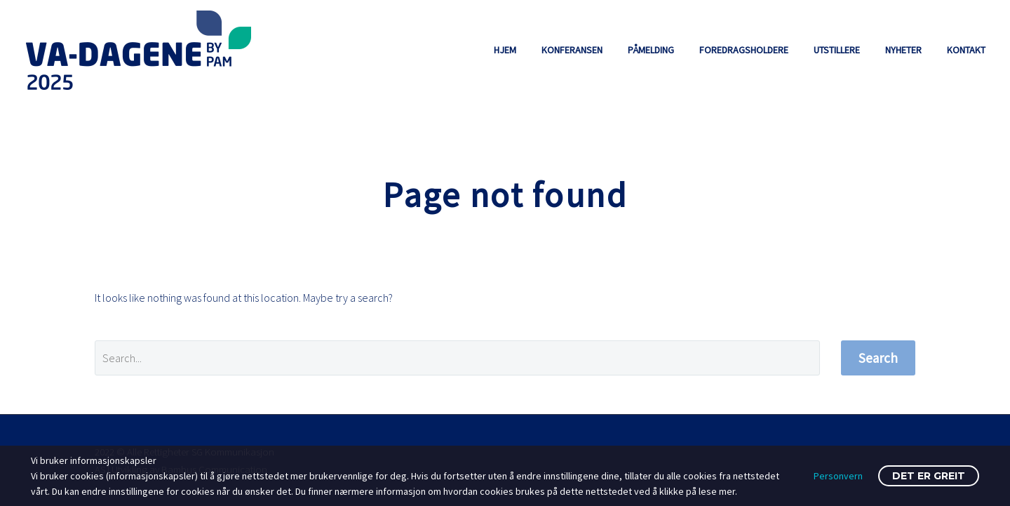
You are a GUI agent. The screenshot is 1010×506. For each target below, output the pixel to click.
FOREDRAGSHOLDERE (743, 50)
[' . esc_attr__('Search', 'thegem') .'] (457, 357)
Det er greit (928, 476)
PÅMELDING (651, 50)
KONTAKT (966, 50)
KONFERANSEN (571, 50)
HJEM (505, 50)
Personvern (838, 476)
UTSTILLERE (837, 50)
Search (878, 357)
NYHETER (903, 50)
